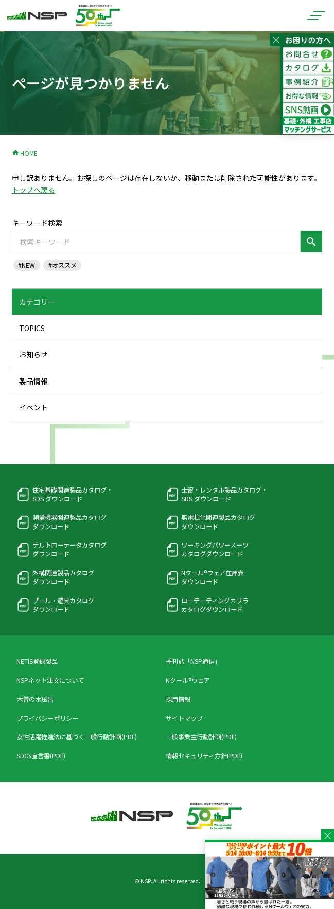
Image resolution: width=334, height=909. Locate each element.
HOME (25, 153)
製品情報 (33, 381)
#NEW (26, 265)
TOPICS (32, 328)
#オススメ (62, 265)
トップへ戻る (33, 190)
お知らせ (33, 354)
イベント (33, 407)
